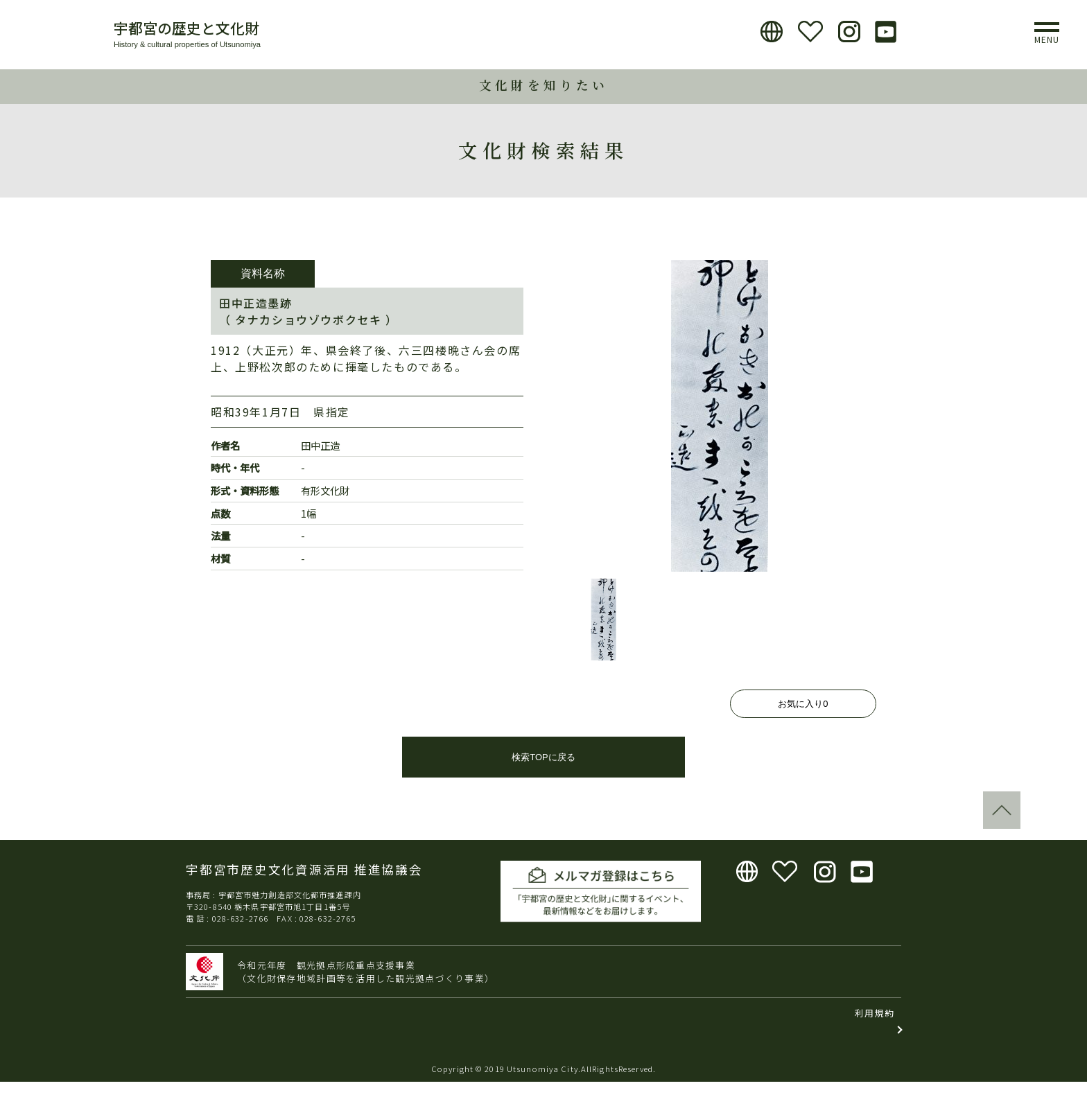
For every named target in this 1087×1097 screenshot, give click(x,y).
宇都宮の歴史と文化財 (186, 27)
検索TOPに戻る (543, 772)
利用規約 (874, 1028)
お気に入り (803, 704)
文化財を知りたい (543, 85)
